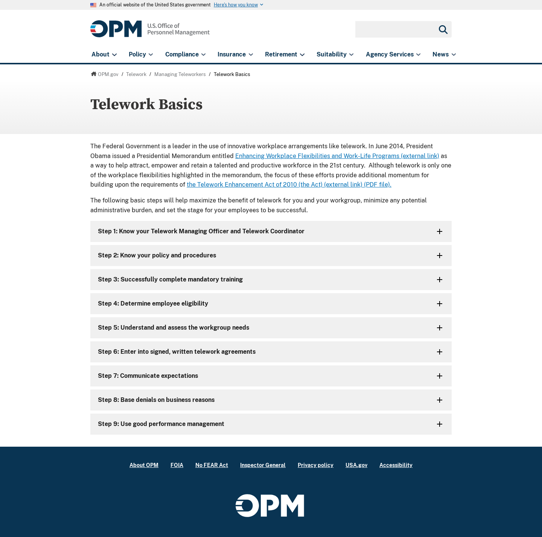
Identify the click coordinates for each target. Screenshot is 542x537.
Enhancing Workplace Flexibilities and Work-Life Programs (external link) (337, 156)
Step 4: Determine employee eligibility (153, 303)
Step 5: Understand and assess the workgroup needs (173, 327)
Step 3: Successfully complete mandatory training (170, 279)
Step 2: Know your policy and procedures (157, 255)
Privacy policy (315, 465)
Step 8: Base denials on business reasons (156, 399)
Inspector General (263, 465)
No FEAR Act (211, 465)
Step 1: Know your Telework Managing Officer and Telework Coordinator (201, 231)
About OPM (143, 465)
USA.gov (356, 465)
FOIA (177, 465)
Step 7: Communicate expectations (148, 375)
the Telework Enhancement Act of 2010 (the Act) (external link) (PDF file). (289, 184)
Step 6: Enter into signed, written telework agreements (177, 351)
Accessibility (396, 465)
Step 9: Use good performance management (161, 423)
